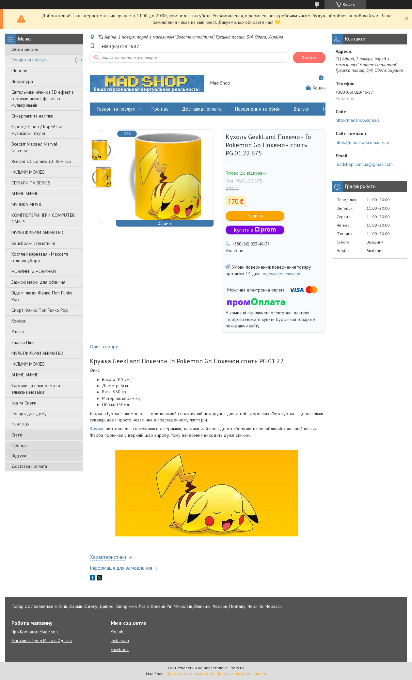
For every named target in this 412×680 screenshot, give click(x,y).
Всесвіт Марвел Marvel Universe (34, 147)
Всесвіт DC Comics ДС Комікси (41, 161)
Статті (16, 435)
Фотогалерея (24, 49)
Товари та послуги (29, 60)
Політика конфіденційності (241, 673)
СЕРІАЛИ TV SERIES (30, 183)
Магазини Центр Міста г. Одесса (41, 640)
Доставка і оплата (29, 466)
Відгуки (18, 456)
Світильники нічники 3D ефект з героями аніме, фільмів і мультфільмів (42, 98)
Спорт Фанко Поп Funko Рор (39, 310)
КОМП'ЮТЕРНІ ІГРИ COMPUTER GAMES (43, 218)
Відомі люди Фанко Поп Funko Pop (41, 296)
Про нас (19, 445)
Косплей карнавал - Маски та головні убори (39, 257)
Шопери (19, 70)
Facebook (120, 649)
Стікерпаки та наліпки (32, 116)
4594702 (20, 424)
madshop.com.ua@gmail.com (364, 164)
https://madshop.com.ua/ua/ (362, 142)
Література (22, 81)
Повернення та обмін (257, 108)
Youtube (118, 632)
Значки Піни (23, 342)
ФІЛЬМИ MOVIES (28, 172)
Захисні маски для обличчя (38, 282)
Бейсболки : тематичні (33, 243)
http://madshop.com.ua (358, 120)
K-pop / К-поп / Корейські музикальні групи (36, 130)
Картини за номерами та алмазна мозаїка (35, 389)
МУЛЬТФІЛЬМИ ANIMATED (37, 232)
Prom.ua (237, 667)
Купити (255, 216)
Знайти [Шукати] (309, 57)
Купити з (255, 230)
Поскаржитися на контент (190, 673)
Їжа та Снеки (23, 403)
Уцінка (17, 332)
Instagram (333, 108)
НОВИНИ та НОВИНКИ (33, 271)
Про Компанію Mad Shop (34, 632)
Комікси (18, 321)
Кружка (97, 429)
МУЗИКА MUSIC (26, 204)
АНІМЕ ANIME (24, 194)
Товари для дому (29, 414)
